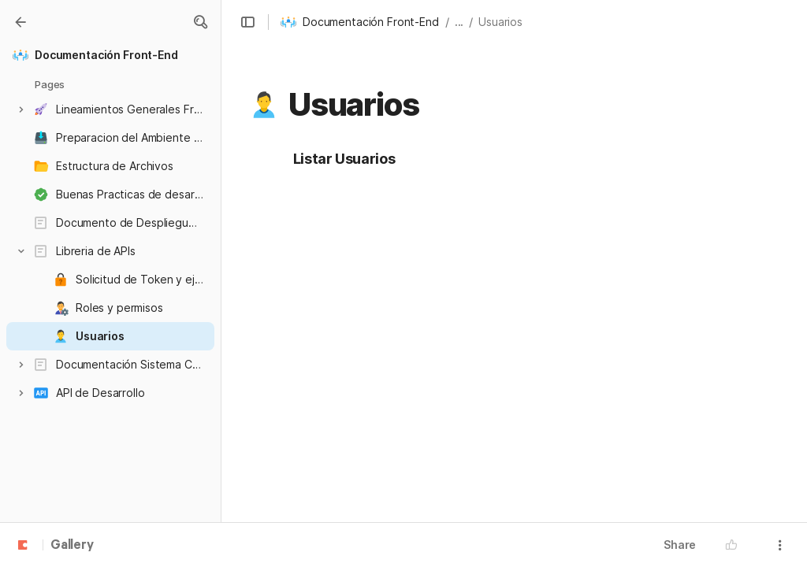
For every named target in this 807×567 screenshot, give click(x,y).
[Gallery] (20, 22)
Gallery (72, 545)
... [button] (459, 21)
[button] (200, 22)
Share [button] (680, 544)
